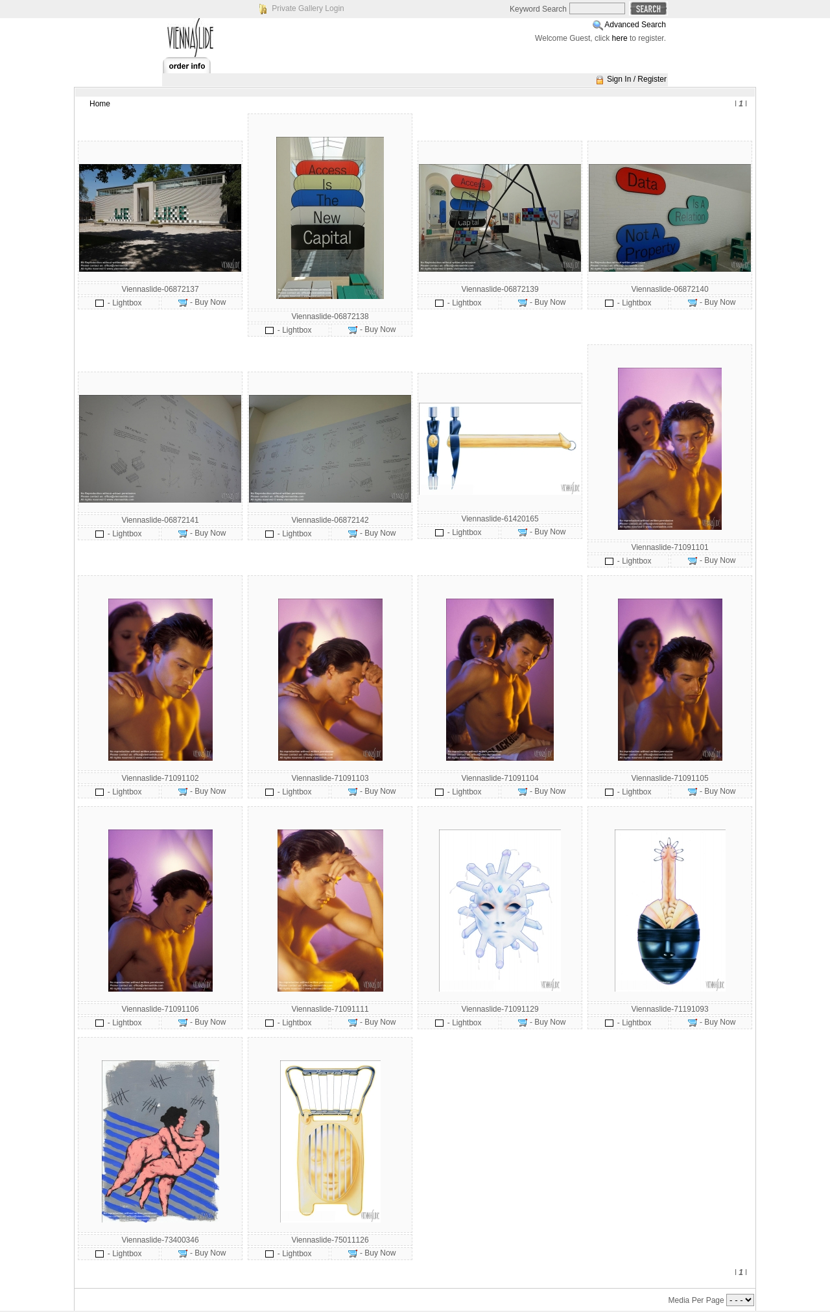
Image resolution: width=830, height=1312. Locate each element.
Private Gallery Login (308, 8)
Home (99, 103)
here (620, 38)
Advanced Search (635, 24)
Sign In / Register (637, 79)
